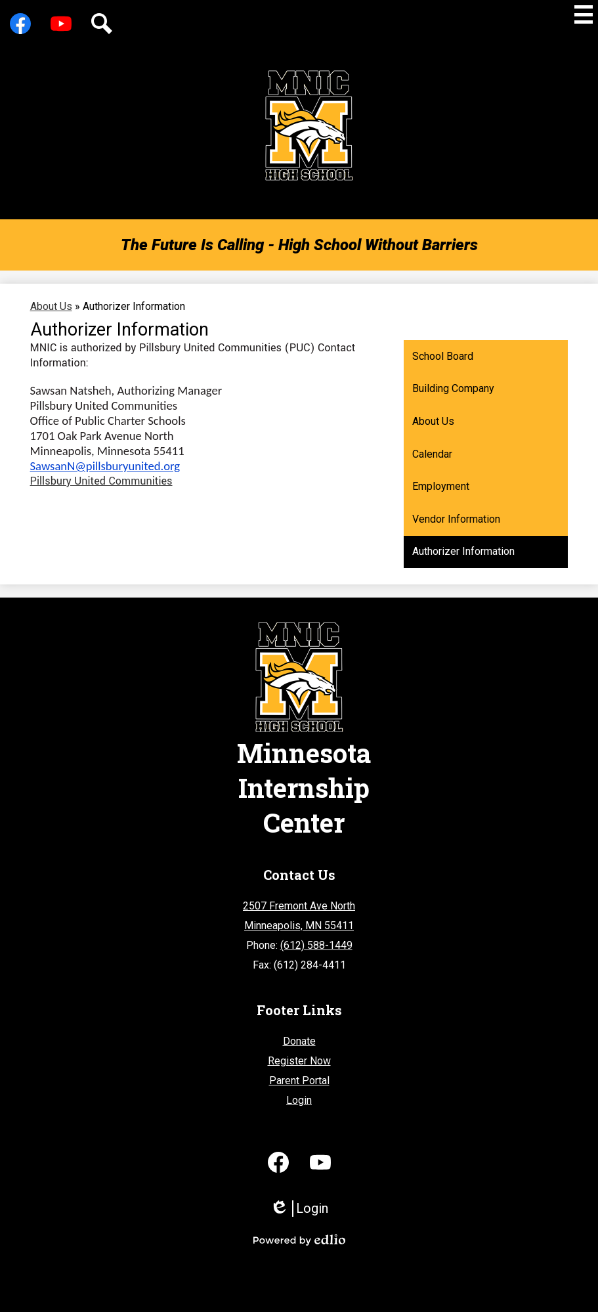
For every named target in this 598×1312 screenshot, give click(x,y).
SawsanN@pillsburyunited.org (105, 465)
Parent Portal (299, 1080)
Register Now (299, 1061)
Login (299, 1100)
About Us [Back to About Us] (51, 306)
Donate (299, 1041)
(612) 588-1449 (316, 945)
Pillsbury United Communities (101, 481)
